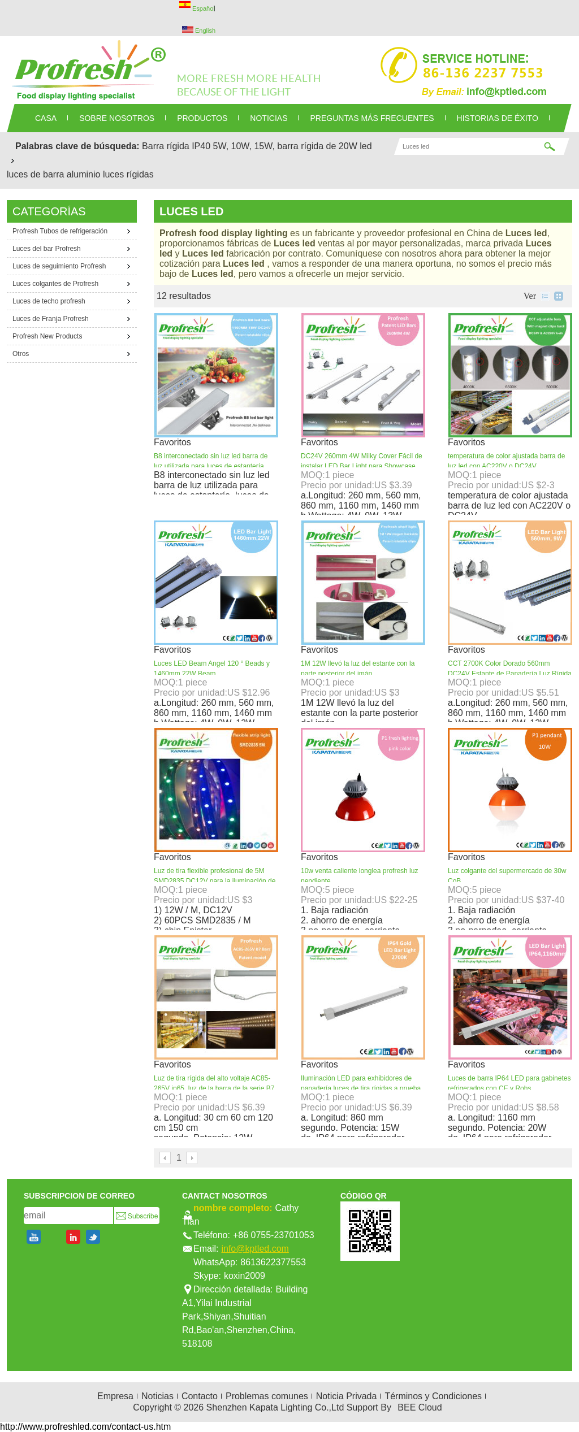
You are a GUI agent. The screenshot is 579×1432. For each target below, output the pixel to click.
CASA (46, 118)
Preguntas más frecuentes (372, 118)
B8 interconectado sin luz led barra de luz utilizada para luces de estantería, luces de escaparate (210, 466)
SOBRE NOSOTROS (116, 118)
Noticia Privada (346, 1396)
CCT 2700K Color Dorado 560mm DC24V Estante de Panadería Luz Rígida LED (510, 673)
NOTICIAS (268, 118)
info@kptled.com (254, 1248)
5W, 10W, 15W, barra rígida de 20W (285, 146)
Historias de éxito (497, 118)
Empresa (115, 1396)
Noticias (157, 1396)
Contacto (200, 1396)
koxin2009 (244, 1276)
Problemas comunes (267, 1396)
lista (545, 296)
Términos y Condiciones (433, 1396)
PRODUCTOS (202, 118)
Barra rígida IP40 (176, 146)
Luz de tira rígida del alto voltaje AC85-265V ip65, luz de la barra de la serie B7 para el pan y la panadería (214, 1088)
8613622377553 (273, 1262)
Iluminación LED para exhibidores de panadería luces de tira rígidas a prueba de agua (361, 1088)
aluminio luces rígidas (110, 174)
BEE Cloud (419, 1407)
